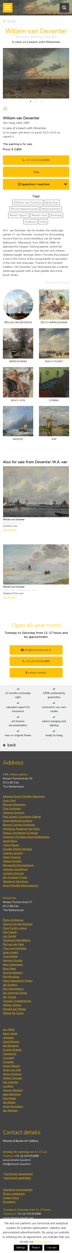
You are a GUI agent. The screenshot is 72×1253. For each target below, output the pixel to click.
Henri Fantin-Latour (15, 928)
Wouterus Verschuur (15, 881)
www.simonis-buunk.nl (17, 1160)
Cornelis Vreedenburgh (17, 1001)
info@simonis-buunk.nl (17, 1164)
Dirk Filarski (10, 932)
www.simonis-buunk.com (18, 1218)
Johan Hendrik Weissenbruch (20, 885)
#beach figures (18, 215)
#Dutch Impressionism (24, 209)
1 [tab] (30, 101)
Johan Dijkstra (11, 1066)
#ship (43, 222)
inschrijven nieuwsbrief (18, 1174)
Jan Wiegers (10, 1110)
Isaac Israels (10, 952)
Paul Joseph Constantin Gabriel (22, 816)
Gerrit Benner (11, 1041)
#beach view (39, 215)
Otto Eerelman (12, 808)
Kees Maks (9, 968)
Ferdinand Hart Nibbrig (17, 940)
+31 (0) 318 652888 (36, 160)
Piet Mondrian (11, 976)
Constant (8, 1058)
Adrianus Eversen (13, 812)
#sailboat (30, 222)
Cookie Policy (11, 1198)
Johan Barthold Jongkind (17, 821)
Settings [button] (20, 1247)
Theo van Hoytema (14, 948)
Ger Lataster (10, 1082)
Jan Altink (9, 1029)
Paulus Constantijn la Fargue (20, 833)
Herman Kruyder (13, 960)
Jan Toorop (9, 997)
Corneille (8, 1062)
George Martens (13, 972)
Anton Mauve (11, 845)
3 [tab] (42, 101)
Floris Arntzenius (13, 920)
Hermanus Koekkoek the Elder (21, 829)
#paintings (51, 202)
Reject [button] (36, 1247)
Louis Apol (9, 800)
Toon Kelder (10, 956)
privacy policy (43, 1242)
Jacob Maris (10, 841)
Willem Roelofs (12, 861)
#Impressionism (51, 209)
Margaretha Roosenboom (18, 865)
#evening (56, 215)
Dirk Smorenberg (13, 989)
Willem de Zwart (13, 1013)
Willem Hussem (12, 1078)
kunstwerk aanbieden (17, 1178)
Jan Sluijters (10, 985)
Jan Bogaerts (11, 1046)
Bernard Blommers (14, 804)
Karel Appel (10, 1033)
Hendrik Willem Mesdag (17, 849)
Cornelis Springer (13, 873)
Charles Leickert (13, 853)
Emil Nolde (9, 1098)
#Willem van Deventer (28, 202)
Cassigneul (9, 1054)
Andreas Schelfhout (15, 869)
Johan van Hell (12, 1070)
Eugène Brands (12, 1050)
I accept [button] (51, 1247)
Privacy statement (14, 1194)
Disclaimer (9, 1202)
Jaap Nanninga (12, 1094)
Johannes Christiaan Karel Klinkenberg (26, 837)
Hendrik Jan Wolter (14, 1009)
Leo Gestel (9, 936)
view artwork (10, 529)
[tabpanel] (36, 73)
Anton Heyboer (12, 1074)
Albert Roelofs (12, 857)
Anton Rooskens (13, 1106)
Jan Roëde (9, 1102)
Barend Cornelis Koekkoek (19, 825)
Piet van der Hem (13, 944)
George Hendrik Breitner (18, 924)
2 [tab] (36, 101)
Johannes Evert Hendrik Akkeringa (24, 796)
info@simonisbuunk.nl (36, 650)
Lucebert (8, 1086)
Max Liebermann (13, 964)
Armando (8, 1037)
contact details (36, 672)
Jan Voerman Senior (15, 993)
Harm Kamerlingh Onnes (18, 981)
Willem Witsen (12, 1005)
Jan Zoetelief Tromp (15, 877)
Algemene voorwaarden (17, 1190)
